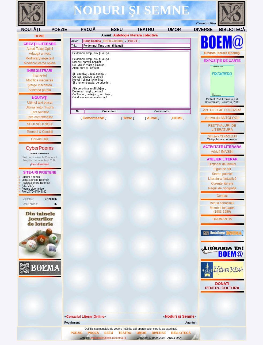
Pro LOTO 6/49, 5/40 (34, 191)
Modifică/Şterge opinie (40, 63)
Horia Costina (113, 41)
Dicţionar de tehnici (222, 164)
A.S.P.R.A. (28, 185)
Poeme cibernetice (33, 188)
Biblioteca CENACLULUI (222, 136)
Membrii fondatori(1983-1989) (222, 209)
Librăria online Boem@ (35, 179)
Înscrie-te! (40, 75)
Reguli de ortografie (222, 188)
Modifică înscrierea (39, 80)
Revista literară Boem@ (36, 182)
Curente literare (222, 183)
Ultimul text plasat (39, 102)
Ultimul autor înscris (40, 107)
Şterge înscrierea (40, 85)
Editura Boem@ (31, 176)
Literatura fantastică (222, 179)
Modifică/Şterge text (39, 58)
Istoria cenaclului (222, 203)
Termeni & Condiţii (40, 132)
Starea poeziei (222, 174)
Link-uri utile (39, 139)
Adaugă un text (40, 53)
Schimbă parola (40, 90)
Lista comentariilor (40, 117)
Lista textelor (40, 112)
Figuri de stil (222, 169)
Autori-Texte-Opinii (39, 49)
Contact (222, 196)
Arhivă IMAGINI (222, 151)
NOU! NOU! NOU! (40, 124)
